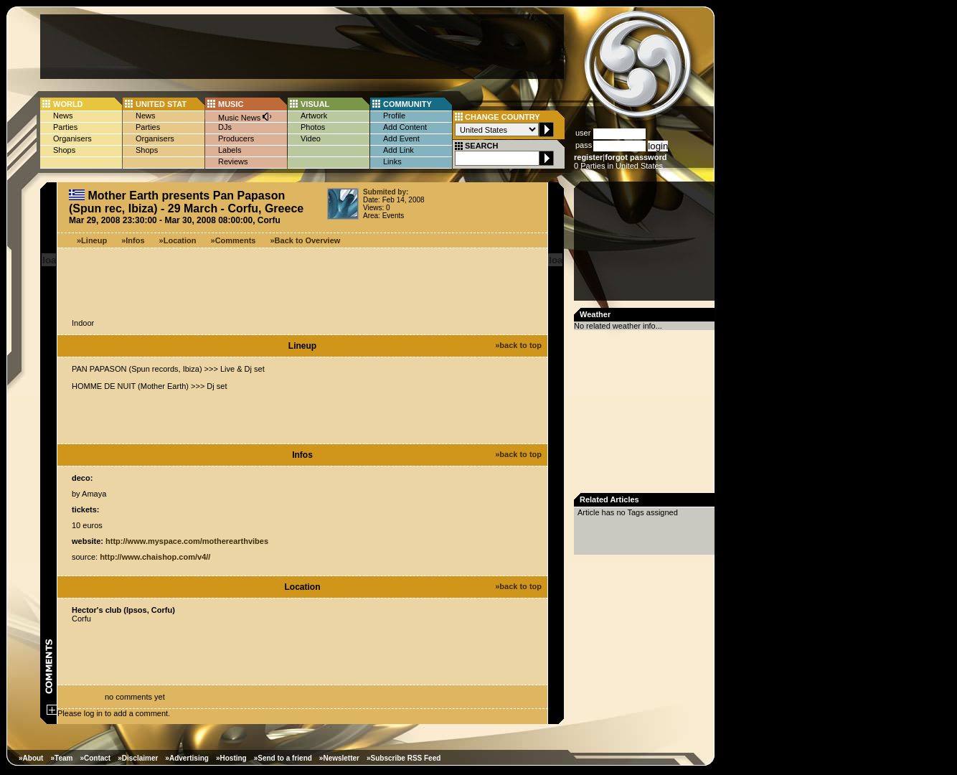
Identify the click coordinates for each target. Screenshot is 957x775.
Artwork (314, 115)
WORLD (68, 104)
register (588, 157)
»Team (61, 758)
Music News (245, 116)
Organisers (72, 138)
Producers (236, 138)
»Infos (132, 240)
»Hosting (231, 758)
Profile (394, 115)
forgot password (635, 157)
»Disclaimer (138, 758)
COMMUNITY (407, 104)
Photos (313, 127)
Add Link (398, 150)
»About (31, 758)
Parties (65, 127)
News (63, 115)
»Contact (95, 758)
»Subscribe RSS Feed (403, 758)
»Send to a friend (283, 758)
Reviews (233, 161)
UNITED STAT (161, 104)
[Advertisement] (302, 46)
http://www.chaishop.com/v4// (155, 557)
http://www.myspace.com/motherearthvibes (186, 541)
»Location (178, 240)
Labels (229, 150)
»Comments (233, 240)
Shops (64, 150)
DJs (225, 127)
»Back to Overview (305, 240)
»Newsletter (339, 758)
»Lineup (92, 240)
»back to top (518, 345)
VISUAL (315, 104)
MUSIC (230, 104)
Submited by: (385, 192)
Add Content (405, 127)
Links (392, 161)
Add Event (401, 138)
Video (311, 138)
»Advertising (187, 758)
